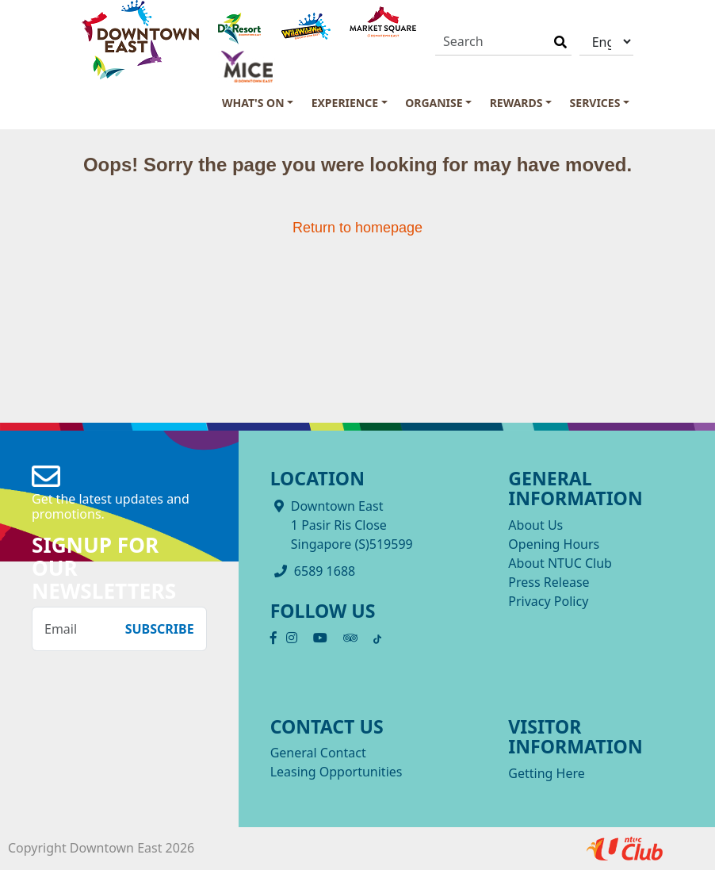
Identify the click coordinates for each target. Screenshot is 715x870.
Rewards (516, 102)
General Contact (318, 752)
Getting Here (546, 773)
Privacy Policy (548, 601)
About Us (535, 525)
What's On (253, 102)
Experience (345, 102)
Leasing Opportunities (336, 771)
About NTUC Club (560, 563)
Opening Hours (553, 544)
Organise (433, 102)
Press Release (548, 582)
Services (595, 102)
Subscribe (159, 629)
